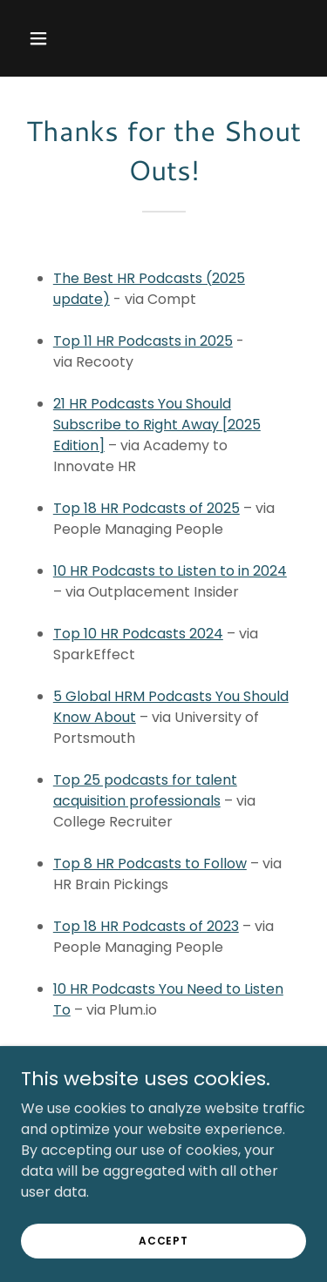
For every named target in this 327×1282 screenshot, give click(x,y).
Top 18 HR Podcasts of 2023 (146, 926)
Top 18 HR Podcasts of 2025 (146, 508)
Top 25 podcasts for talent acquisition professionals (145, 790)
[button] (42, 38)
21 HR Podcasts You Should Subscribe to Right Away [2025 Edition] (157, 424)
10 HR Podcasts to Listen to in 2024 (170, 571)
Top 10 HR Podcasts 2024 (138, 634)
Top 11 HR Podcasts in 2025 (143, 341)
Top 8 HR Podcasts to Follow (150, 864)
